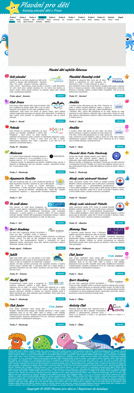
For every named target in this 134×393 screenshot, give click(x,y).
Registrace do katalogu (93, 389)
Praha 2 (23, 17)
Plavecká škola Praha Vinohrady (88, 153)
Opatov (56, 380)
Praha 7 (72, 17)
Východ (111, 17)
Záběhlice (47, 21)
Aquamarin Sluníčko (22, 178)
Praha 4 (42, 17)
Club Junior (76, 255)
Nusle (104, 19)
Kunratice (70, 19)
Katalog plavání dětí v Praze (41, 10)
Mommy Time (77, 229)
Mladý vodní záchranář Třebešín (88, 204)
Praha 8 (81, 17)
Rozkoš (65, 365)
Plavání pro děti (44, 5)
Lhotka (77, 19)
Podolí (117, 19)
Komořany (57, 19)
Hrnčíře (106, 353)
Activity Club (77, 305)
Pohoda (14, 128)
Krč (63, 19)
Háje (33, 19)
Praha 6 (62, 17)
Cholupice (26, 19)
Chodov (18, 19)
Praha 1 (13, 17)
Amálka (74, 102)
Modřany (97, 19)
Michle (90, 19)
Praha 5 (52, 17)
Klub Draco (17, 102)
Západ (120, 17)
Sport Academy (19, 229)
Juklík (13, 255)
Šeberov (12, 21)
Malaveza (16, 153)
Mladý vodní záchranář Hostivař (88, 178)
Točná (19, 21)
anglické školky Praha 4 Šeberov (66, 376)
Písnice (110, 19)
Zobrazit (60, 96)
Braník (11, 19)
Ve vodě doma (18, 204)
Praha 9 (91, 17)
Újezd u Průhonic (28, 21)
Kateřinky (23, 369)
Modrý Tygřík (18, 280)
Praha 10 (101, 17)
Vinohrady (39, 21)
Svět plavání (17, 77)
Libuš (83, 19)
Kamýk (49, 19)
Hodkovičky (40, 19)
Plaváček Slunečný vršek (84, 77)
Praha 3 (32, 17)
